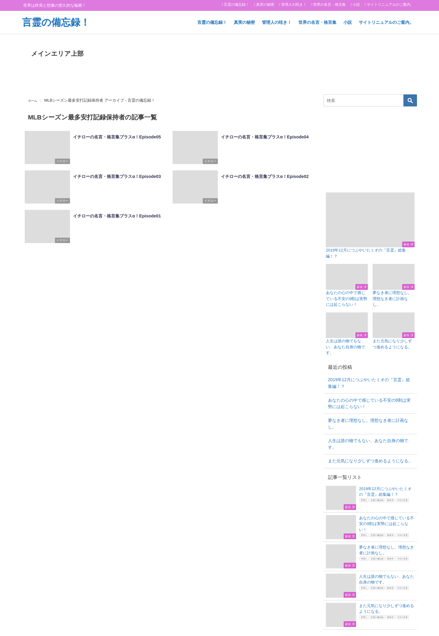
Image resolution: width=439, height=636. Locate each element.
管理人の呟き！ (294, 4)
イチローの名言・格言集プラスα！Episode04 (263, 135)
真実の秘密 (265, 4)
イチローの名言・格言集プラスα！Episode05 (116, 135)
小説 (356, 4)
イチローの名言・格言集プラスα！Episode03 (116, 174)
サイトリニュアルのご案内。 (390, 4)
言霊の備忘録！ (236, 4)
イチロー (60, 162)
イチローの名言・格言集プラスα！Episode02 (263, 174)
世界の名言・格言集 (329, 4)
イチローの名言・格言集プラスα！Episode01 (116, 213)
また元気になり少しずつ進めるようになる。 (370, 460)
